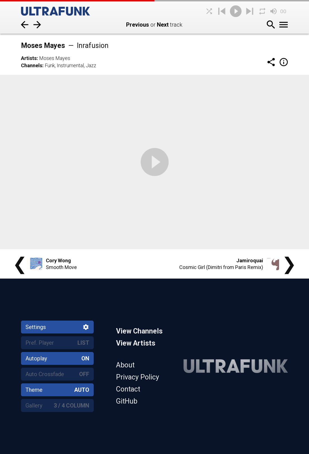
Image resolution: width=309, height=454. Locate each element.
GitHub (126, 401)
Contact (128, 389)
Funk (50, 65)
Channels (31, 65)
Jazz (91, 65)
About (125, 365)
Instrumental (70, 65)
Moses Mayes (54, 58)
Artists (29, 58)
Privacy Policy (137, 377)
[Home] (63, 11)
